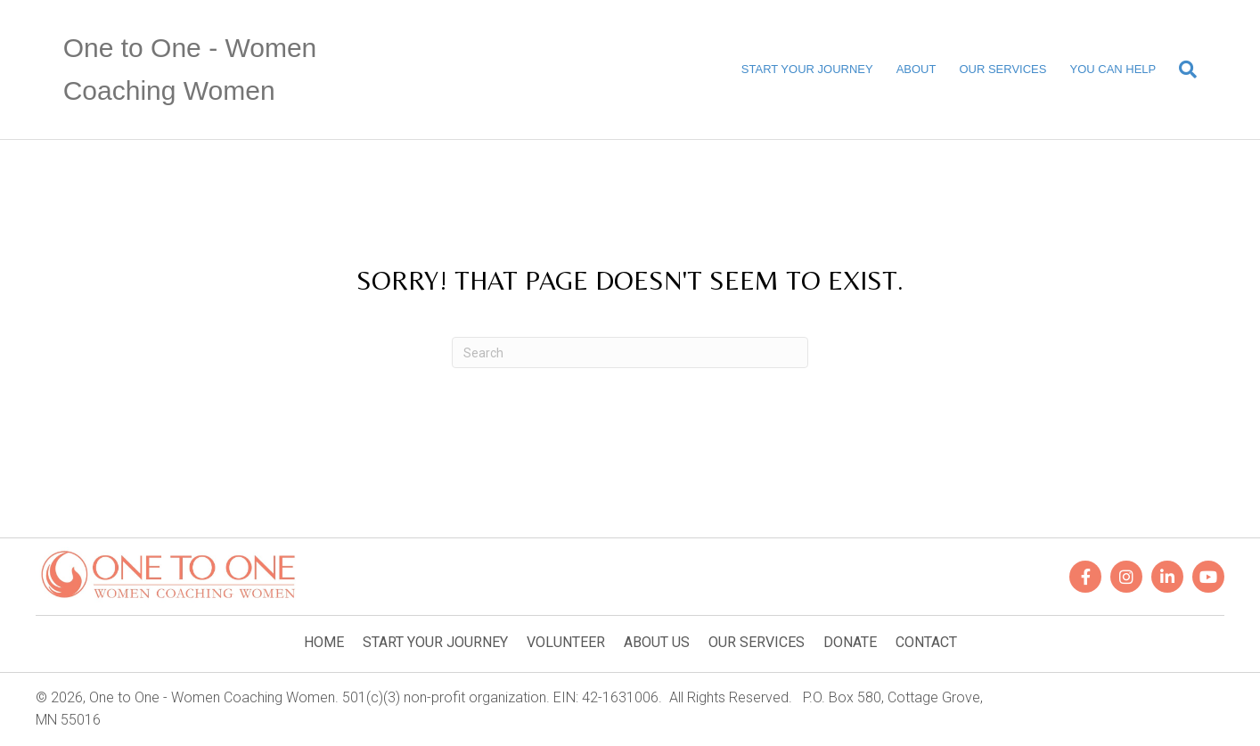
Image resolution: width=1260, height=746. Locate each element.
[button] (1085, 577)
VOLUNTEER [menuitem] (566, 643)
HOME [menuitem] (324, 643)
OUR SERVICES (1002, 69)
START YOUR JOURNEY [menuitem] (435, 643)
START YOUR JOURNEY (807, 69)
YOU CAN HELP (1112, 69)
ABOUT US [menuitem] (657, 643)
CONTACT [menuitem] (926, 643)
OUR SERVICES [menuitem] (756, 643)
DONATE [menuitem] (850, 643)
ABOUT (916, 69)
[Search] (1182, 69)
